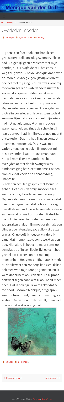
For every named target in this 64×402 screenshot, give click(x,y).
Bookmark (23, 361)
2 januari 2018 (25, 37)
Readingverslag (12, 377)
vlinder (9, 361)
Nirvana (36, 399)
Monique (10, 37)
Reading (10, 22)
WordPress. (47, 399)
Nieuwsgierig (53, 377)
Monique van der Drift (17, 4)
